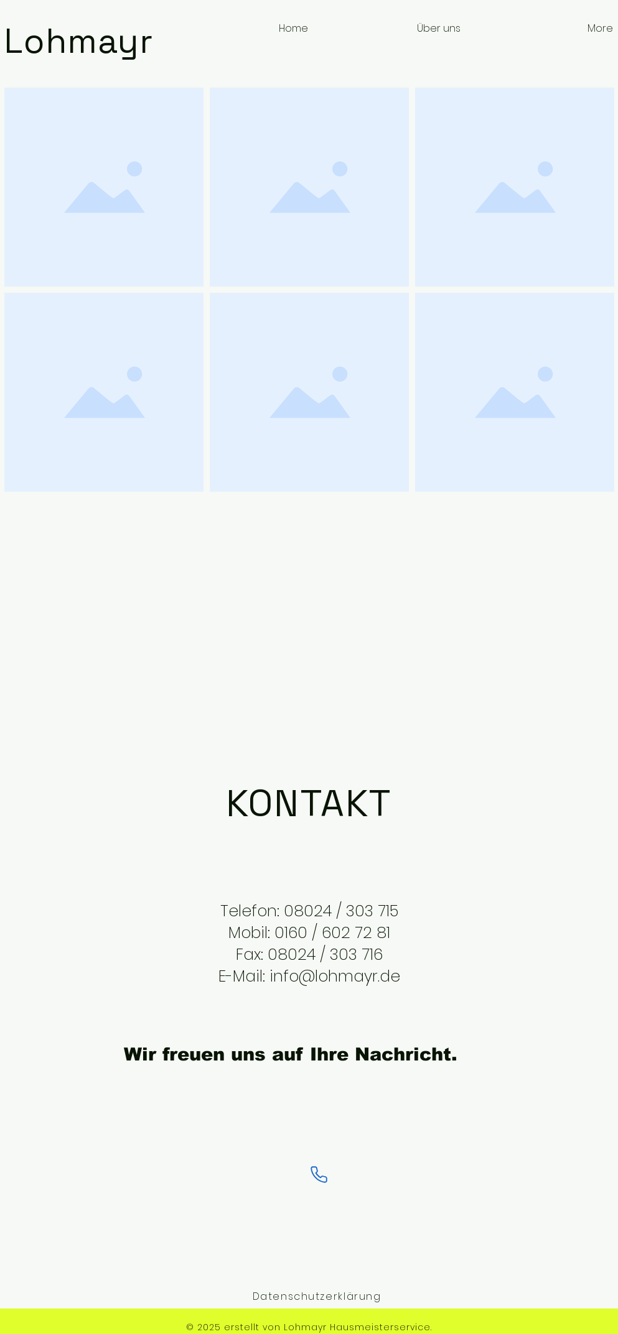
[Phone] (319, 1174)
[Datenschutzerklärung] (318, 1296)
